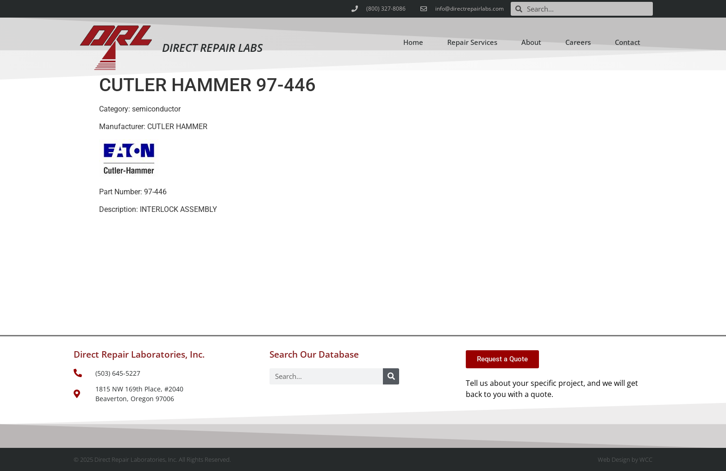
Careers (578, 42)
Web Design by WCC (625, 459)
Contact (627, 42)
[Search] (391, 376)
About (531, 42)
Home (413, 42)
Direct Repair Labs (212, 47)
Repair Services (472, 42)
